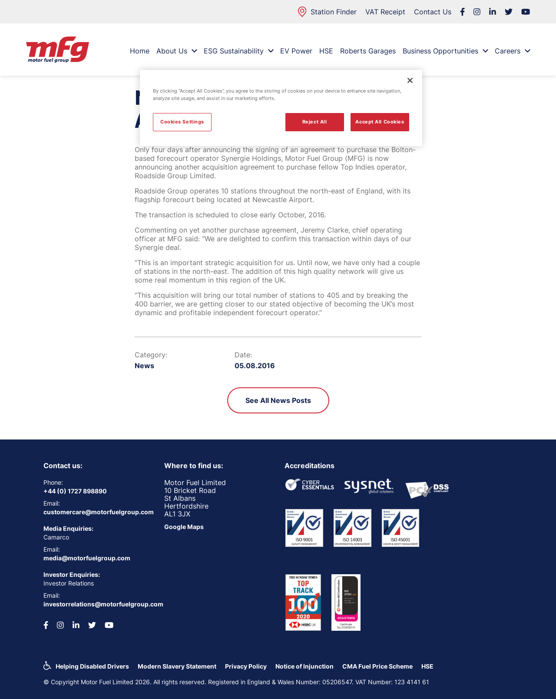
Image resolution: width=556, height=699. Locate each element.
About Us (176, 51)
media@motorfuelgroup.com (86, 558)
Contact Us (432, 11)
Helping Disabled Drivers (92, 666)
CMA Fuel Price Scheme (377, 666)
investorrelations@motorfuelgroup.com (97, 604)
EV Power (296, 51)
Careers (512, 51)
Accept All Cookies (379, 122)
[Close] (410, 80)
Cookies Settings (182, 122)
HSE (326, 51)
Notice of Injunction (304, 666)
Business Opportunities (445, 51)
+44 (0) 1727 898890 (75, 491)
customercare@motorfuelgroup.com (97, 512)
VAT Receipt (385, 11)
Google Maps (184, 526)
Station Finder (327, 12)
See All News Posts (278, 400)
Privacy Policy (246, 666)
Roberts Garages (368, 51)
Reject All (314, 122)
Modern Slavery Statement (177, 666)
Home (139, 51)
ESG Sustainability (238, 51)
